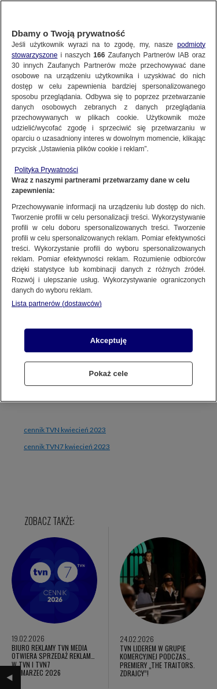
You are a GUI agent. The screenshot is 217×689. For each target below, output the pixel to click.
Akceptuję (108, 340)
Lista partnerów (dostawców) (57, 304)
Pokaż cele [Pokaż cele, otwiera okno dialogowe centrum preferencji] (108, 373)
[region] (108, 201)
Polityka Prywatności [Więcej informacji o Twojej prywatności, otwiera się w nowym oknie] (46, 170)
